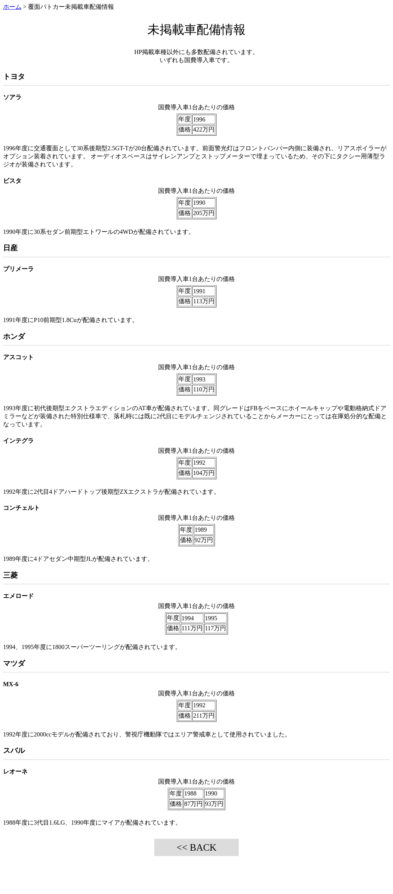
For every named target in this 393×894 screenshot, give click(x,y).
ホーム (12, 6)
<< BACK (196, 847)
